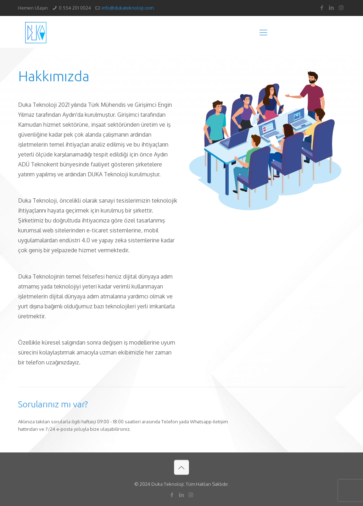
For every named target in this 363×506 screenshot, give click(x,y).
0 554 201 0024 (75, 8)
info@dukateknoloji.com (127, 8)
